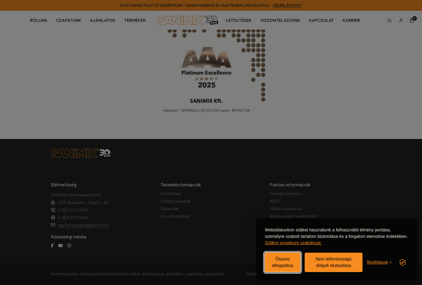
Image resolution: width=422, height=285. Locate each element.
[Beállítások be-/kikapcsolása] (379, 262)
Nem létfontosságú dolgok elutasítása (333, 262)
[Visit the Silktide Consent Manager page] (402, 262)
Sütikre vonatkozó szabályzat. (293, 243)
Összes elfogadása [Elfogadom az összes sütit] (282, 262)
